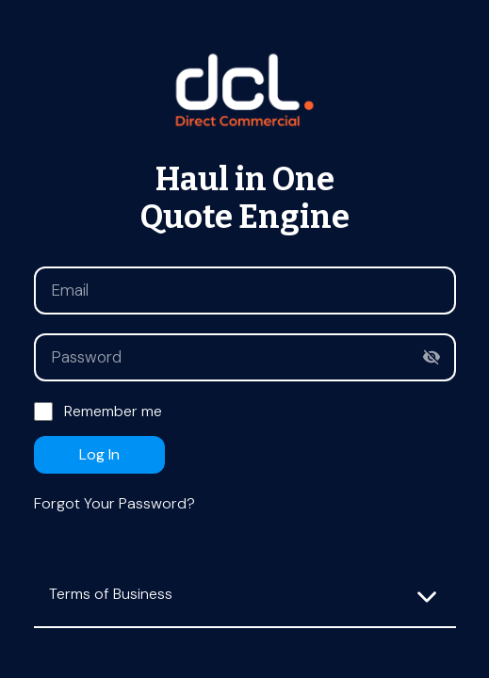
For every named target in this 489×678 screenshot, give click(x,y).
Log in (99, 454)
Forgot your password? (114, 503)
